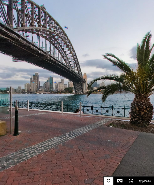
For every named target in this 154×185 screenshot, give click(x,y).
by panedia (145, 181)
